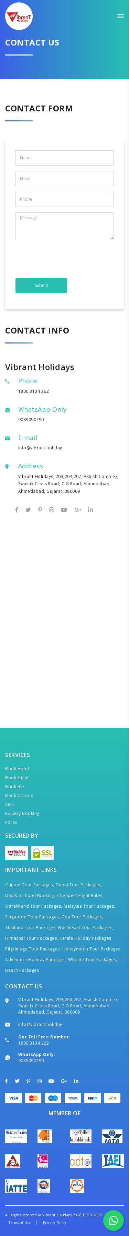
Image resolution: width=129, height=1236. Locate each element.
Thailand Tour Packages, (31, 927)
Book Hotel (17, 768)
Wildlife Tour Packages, (92, 960)
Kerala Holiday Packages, (86, 938)
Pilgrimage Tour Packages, (33, 949)
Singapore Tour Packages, (32, 917)
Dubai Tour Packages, (78, 885)
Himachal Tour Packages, (31, 938)
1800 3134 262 (33, 391)
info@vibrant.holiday (40, 448)
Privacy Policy (54, 1222)
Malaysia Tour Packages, (89, 906)
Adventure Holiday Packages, (36, 960)
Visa (9, 804)
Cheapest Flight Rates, (80, 895)
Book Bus (15, 786)
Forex (11, 822)
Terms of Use (20, 1222)
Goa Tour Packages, (83, 917)
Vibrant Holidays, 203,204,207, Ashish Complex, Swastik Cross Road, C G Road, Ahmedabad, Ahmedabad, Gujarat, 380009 (68, 1006)
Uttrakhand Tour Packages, (33, 906)
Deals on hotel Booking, (30, 895)
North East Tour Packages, (86, 927)
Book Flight (17, 777)
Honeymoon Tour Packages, (91, 949)
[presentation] (67, 259)
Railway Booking (22, 813)
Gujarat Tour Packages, (29, 885)
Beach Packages (22, 970)
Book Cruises (19, 795)
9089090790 (31, 419)
